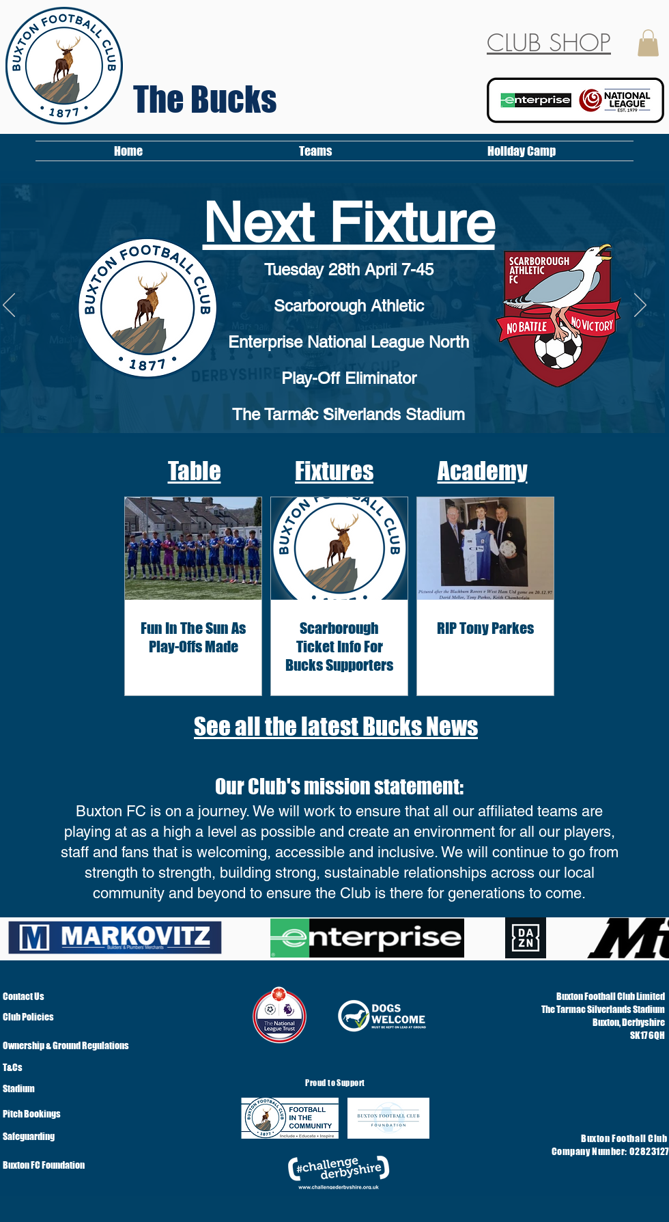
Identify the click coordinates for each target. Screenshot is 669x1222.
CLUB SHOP (549, 43)
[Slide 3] (309, 411)
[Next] (640, 306)
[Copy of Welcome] (326, 411)
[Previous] (9, 306)
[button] (648, 42)
